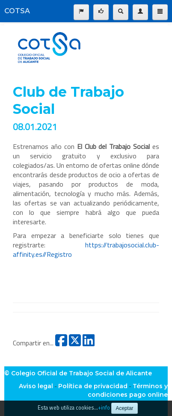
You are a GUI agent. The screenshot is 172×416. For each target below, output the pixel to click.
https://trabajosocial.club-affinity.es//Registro (86, 249)
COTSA (17, 11)
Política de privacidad (93, 386)
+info (104, 408)
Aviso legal (36, 386)
